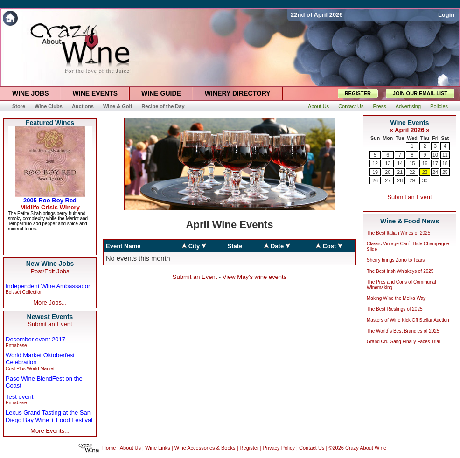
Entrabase (16, 345)
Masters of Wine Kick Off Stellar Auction (408, 320)
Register (249, 448)
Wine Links (157, 448)
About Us (130, 448)
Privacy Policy (279, 448)
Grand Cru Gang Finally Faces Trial (403, 341)
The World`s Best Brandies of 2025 (403, 330)
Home (109, 448)
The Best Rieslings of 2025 (395, 309)
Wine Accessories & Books (205, 448)
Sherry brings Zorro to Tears (396, 260)
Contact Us (311, 448)
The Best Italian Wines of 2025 (398, 233)
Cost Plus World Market (30, 368)
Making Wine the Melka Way (396, 298)
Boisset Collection (24, 292)
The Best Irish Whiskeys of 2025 (400, 271)
